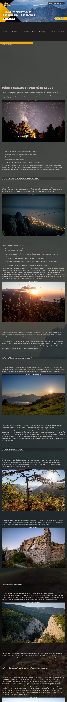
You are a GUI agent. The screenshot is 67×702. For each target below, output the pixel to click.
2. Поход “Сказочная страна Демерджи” (17, 358)
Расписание (16, 32)
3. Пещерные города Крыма (12, 449)
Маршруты (42, 32)
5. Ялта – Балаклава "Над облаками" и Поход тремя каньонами (25, 668)
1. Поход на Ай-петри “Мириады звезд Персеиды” (20, 178)
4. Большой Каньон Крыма (12, 584)
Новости (4, 32)
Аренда (26, 32)
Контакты (61, 32)
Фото (33, 32)
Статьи (52, 32)
